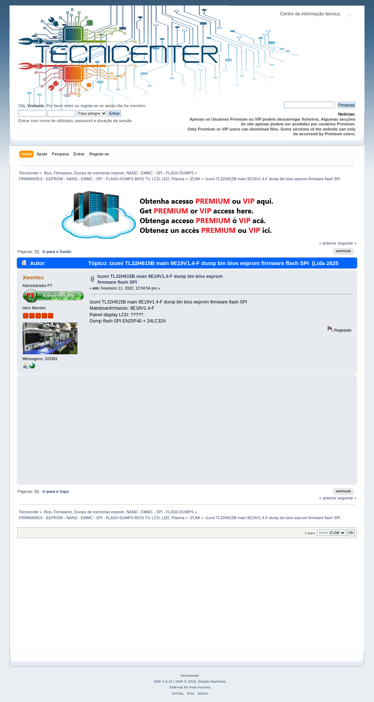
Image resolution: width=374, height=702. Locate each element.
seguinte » (346, 243)
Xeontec (33, 277)
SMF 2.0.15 (163, 681)
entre (69, 105)
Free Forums (199, 687)
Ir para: (310, 533)
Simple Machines (212, 681)
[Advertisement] (187, 429)
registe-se (89, 105)
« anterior (327, 243)
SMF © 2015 (186, 681)
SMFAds (176, 687)
